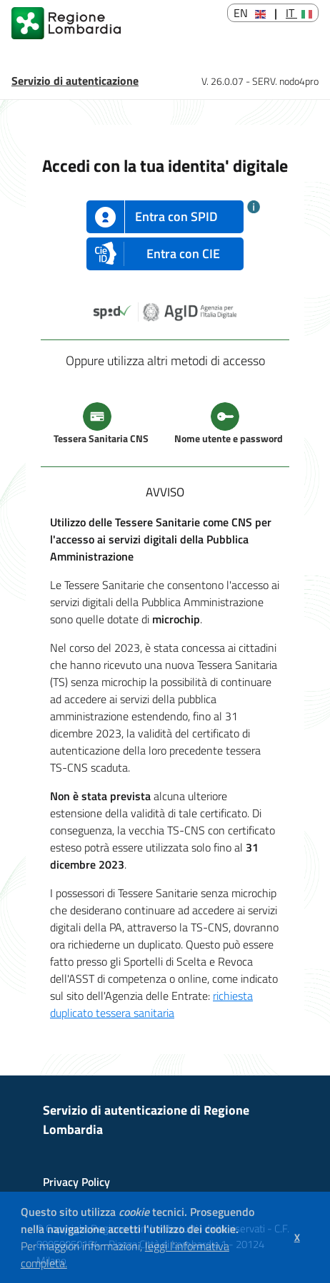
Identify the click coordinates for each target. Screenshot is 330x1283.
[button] (72, 1265)
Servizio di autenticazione (75, 80)
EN (250, 12)
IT (299, 12)
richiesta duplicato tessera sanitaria (151, 1004)
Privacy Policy (76, 1181)
